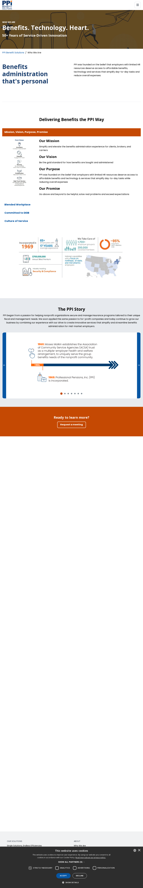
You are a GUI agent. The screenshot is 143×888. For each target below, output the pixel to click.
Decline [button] (80, 875)
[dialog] (71, 867)
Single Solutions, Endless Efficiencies (24, 845)
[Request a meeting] (71, 425)
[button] (71, 862)
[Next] (139, 365)
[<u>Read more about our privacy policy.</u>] (90, 857)
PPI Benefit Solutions (13, 53)
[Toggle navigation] (138, 5)
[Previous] (4, 365)
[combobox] (134, 850)
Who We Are (80, 845)
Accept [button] (63, 875)
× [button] (139, 850)
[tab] (61, 393)
